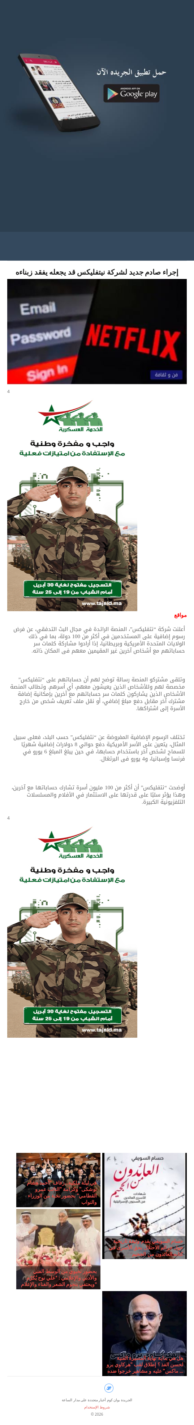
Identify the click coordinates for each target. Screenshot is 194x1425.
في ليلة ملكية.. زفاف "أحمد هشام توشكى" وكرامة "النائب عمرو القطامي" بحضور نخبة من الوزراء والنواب (62, 1192)
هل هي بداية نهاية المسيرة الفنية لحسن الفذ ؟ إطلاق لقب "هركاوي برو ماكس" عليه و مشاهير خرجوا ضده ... (145, 1364)
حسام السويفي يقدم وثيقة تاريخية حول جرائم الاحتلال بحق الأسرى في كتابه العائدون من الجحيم (146, 1247)
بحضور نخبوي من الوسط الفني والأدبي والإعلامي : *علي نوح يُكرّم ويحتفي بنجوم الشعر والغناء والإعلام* (59, 1277)
